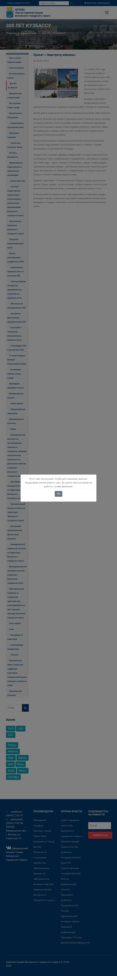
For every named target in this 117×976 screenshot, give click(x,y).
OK (58, 493)
